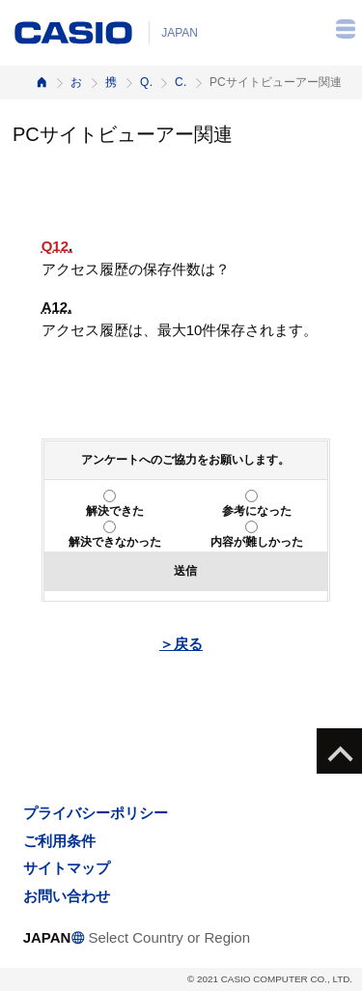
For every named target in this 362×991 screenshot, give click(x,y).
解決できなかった (115, 542)
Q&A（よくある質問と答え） (146, 82)
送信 (185, 571)
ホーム (41, 82)
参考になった (257, 511)
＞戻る (181, 644)
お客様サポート (76, 82)
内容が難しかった (256, 542)
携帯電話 (111, 82)
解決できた (115, 511)
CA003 (180, 82)
